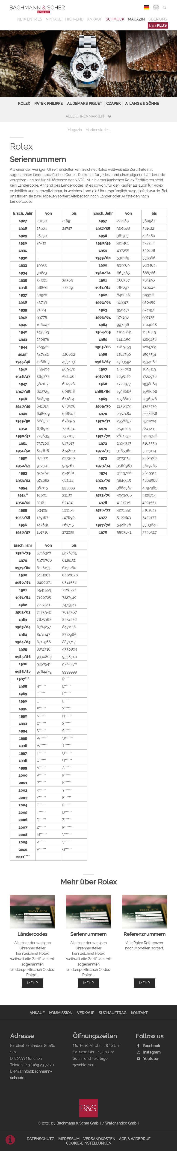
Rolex (24, 103)
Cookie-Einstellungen (88, 1143)
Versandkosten (99, 1139)
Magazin (136, 19)
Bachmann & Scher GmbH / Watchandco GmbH (97, 1123)
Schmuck (115, 19)
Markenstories (97, 130)
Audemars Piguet (84, 103)
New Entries (29, 19)
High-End (74, 19)
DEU (146, 7)
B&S (158, 25)
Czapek (113, 103)
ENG (156, 7)
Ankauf (94, 19)
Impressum (69, 1139)
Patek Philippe (48, 103)
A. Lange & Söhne (142, 103)
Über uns (157, 19)
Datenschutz (40, 1139)
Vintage (54, 19)
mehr (32, 983)
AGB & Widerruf (134, 1139)
